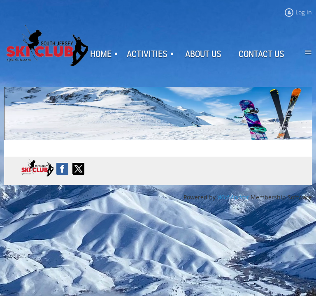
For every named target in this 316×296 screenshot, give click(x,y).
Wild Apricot (233, 197)
